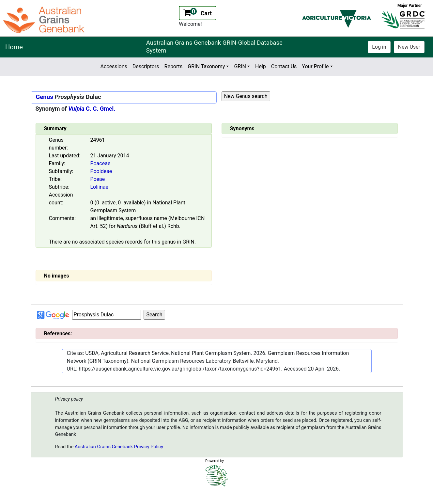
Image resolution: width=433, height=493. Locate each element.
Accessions (113, 66)
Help (260, 66)
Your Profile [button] (315, 66)
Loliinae (99, 187)
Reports (173, 66)
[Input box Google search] (106, 315)
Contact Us (284, 66)
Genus (44, 97)
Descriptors (145, 66)
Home (14, 47)
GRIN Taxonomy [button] (206, 66)
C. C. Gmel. (91, 108)
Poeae (97, 179)
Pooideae (101, 171)
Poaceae (100, 163)
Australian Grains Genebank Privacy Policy (119, 447)
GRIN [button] (240, 66)
